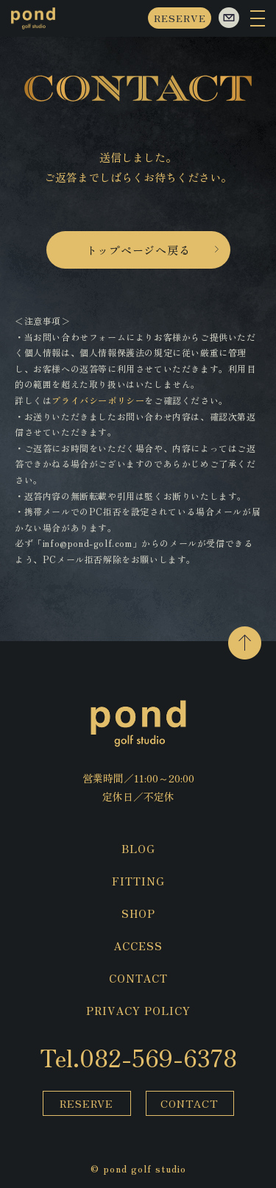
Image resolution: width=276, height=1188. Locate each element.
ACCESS (138, 946)
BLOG (138, 849)
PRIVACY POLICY (138, 1010)
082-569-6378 (158, 1057)
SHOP (138, 913)
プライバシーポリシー (98, 400)
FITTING (138, 881)
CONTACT (138, 978)
